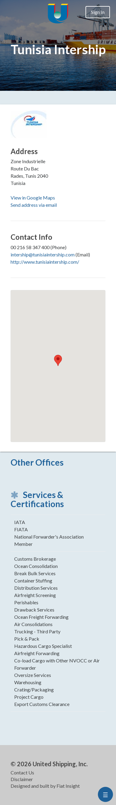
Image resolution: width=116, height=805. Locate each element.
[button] (58, 360)
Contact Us (22, 772)
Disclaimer (22, 779)
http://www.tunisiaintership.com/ (45, 262)
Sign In (98, 12)
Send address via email (34, 205)
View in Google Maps (33, 197)
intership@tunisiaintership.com (43, 254)
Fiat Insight (68, 786)
